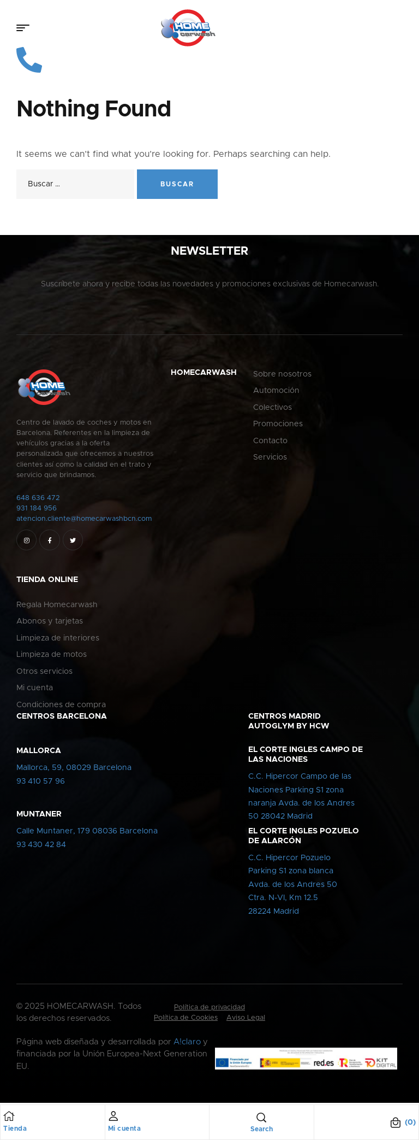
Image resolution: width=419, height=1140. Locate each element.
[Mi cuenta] (113, 1115)
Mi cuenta (124, 1128)
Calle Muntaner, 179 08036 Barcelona (87, 833)
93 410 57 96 (40, 782)
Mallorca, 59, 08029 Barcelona (73, 769)
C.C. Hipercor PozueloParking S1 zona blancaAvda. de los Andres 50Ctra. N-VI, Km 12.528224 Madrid (292, 886)
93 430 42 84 (41, 846)
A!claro (187, 1043)
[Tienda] (8, 1115)
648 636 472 (38, 499)
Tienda (15, 1128)
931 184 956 (36, 510)
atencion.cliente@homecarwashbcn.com (84, 520)
